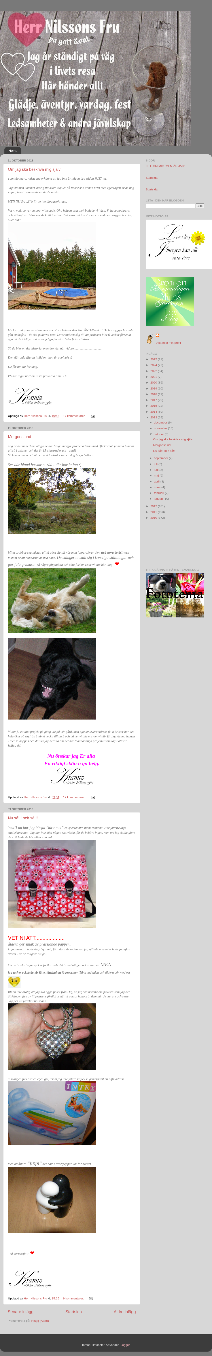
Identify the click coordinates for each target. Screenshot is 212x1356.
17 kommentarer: (74, 416)
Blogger (124, 1345)
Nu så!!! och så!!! (23, 818)
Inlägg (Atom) (40, 1320)
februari (159, 493)
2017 (154, 400)
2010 (154, 517)
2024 (154, 365)
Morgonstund (19, 437)
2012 (154, 506)
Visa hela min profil (168, 342)
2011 (154, 512)
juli (156, 464)
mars (157, 487)
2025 (154, 359)
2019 (154, 388)
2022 (154, 371)
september (161, 458)
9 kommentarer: (74, 1298)
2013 (154, 417)
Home (13, 150)
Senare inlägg (21, 1311)
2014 (154, 411)
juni (156, 469)
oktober (159, 434)
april (157, 481)
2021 (154, 376)
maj (157, 475)
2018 (154, 394)
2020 (154, 382)
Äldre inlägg (125, 1311)
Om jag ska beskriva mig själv (34, 169)
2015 (154, 405)
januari (159, 498)
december (161, 422)
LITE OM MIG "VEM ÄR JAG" (165, 166)
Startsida (73, 1311)
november (161, 428)
